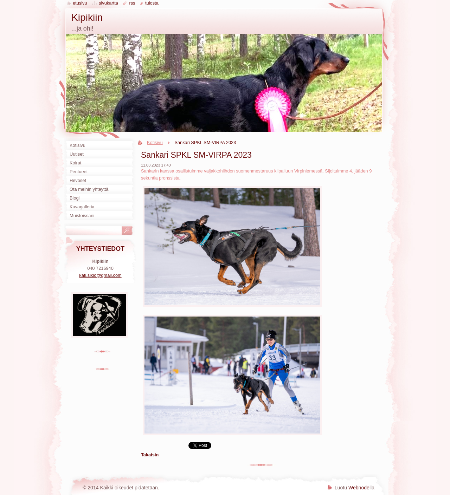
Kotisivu (155, 142)
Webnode (358, 487)
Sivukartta (108, 3)
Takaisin (150, 454)
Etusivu (80, 3)
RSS (132, 3)
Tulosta (152, 3)
